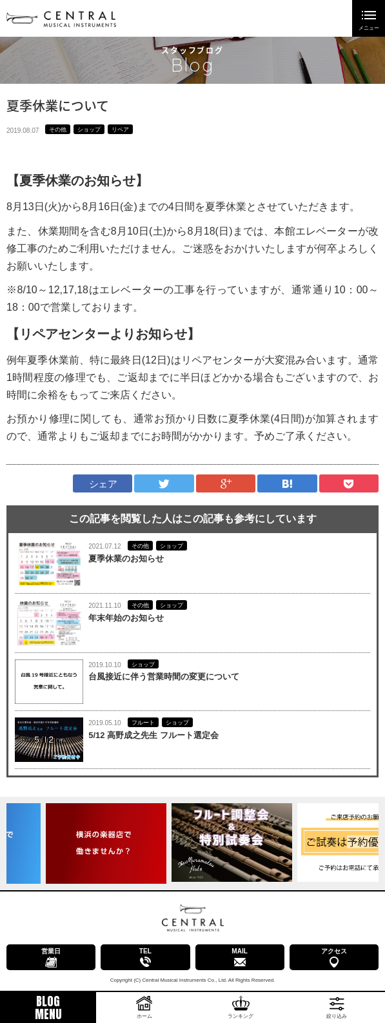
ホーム (144, 1016)
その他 (57, 129)
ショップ (89, 129)
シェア (103, 483)
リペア (120, 129)
